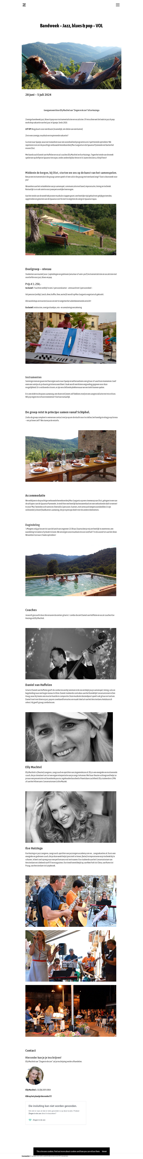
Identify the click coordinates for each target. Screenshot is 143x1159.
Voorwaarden (25, 1156)
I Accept (104, 1151)
